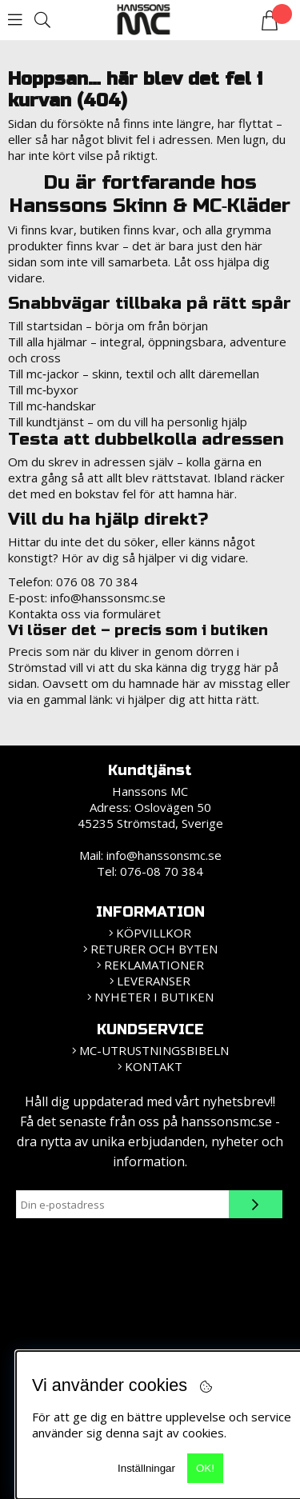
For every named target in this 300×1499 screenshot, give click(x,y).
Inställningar (146, 1468)
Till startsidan (45, 326)
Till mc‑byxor (43, 390)
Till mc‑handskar (52, 406)
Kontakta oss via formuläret (84, 614)
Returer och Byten (154, 949)
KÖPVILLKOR (153, 933)
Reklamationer (154, 965)
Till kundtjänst (46, 422)
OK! (205, 1468)
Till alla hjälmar (47, 342)
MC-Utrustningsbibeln (154, 1050)
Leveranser (153, 981)
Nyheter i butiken (154, 997)
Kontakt (153, 1066)
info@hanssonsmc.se (108, 598)
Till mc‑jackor (43, 374)
